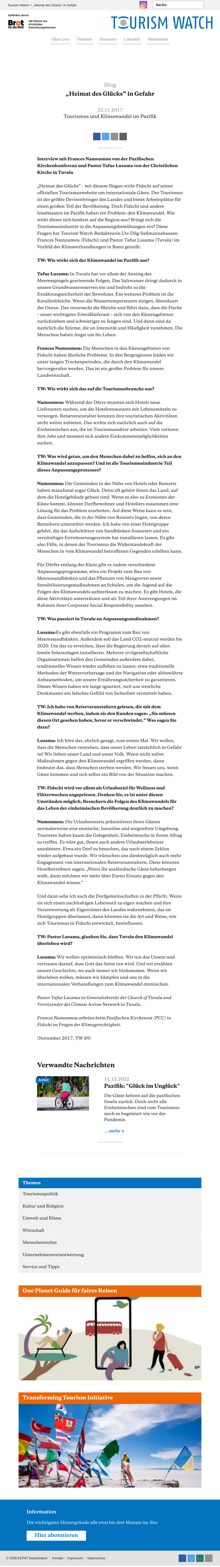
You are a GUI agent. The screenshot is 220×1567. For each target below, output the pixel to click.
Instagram (143, 5)
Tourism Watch (18, 5)
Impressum (76, 1559)
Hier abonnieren (57, 1536)
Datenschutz (97, 1559)
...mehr (112, 1131)
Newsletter (158, 45)
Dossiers (108, 45)
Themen (84, 45)
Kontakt (57, 1559)
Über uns (60, 45)
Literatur (132, 45)
